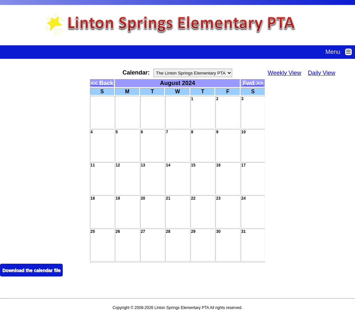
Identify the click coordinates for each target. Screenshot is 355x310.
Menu (340, 52)
